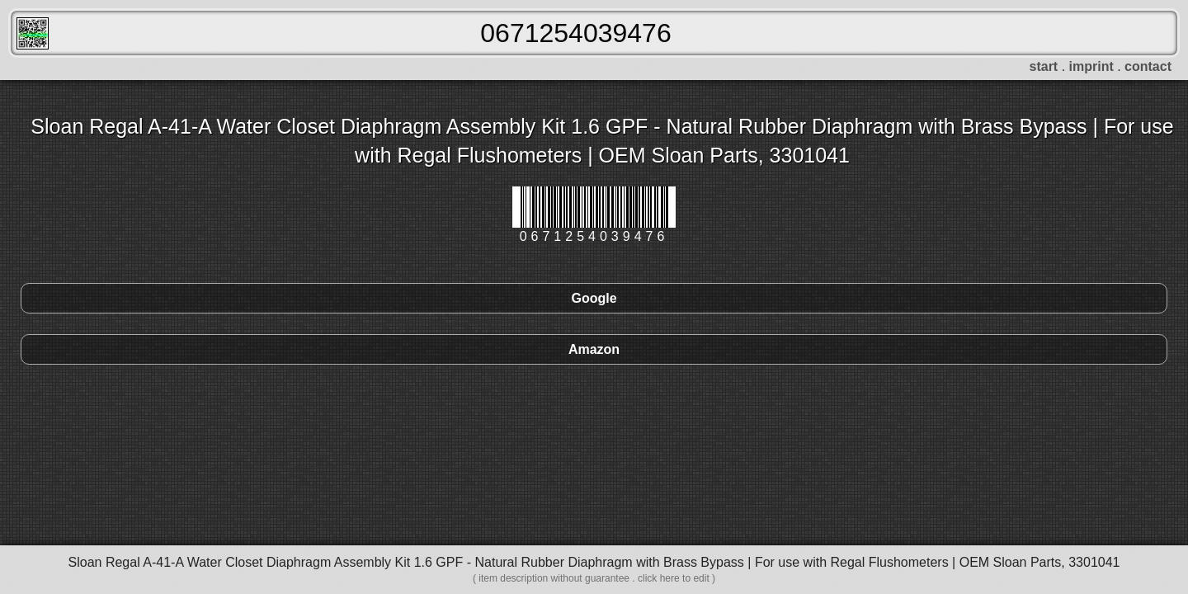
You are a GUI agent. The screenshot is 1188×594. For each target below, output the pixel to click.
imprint (1091, 66)
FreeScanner (32, 33)
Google (593, 298)
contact (1148, 66)
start (1044, 66)
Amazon (594, 349)
